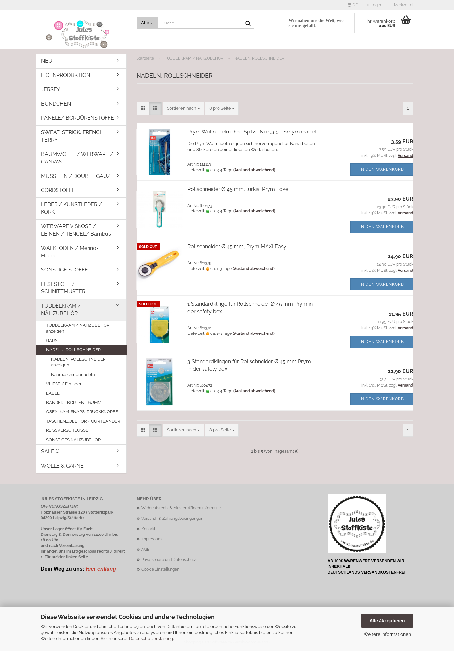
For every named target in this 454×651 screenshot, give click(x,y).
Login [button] (374, 5)
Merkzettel (402, 5)
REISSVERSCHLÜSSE (67, 430)
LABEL (53, 393)
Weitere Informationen (387, 634)
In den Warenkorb (382, 169)
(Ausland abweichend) (254, 170)
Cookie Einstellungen (160, 569)
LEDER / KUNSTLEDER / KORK (71, 208)
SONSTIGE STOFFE (64, 270)
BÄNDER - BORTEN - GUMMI (74, 402)
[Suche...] (147, 23)
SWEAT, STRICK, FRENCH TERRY (72, 136)
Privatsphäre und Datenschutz (168, 559)
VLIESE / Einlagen (64, 383)
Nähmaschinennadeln (73, 374)
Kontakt (148, 529)
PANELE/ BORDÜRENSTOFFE (77, 118)
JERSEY (50, 89)
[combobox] (183, 108)
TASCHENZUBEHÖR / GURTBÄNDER (83, 421)
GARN (52, 340)
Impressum (151, 539)
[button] (353, 5)
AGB (145, 549)
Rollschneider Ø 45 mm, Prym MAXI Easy (236, 246)
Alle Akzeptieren (387, 620)
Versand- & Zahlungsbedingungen (172, 518)
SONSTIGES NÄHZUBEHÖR (73, 439)
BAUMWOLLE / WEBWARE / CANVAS (77, 158)
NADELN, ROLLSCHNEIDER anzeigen (78, 362)
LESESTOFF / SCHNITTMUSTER (63, 288)
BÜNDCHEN (56, 104)
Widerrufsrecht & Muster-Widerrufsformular (181, 508)
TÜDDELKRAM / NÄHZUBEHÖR (61, 310)
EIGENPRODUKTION (65, 75)
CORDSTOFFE (58, 190)
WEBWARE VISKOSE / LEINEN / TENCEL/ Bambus (76, 230)
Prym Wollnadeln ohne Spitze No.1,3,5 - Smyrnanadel (251, 132)
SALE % (50, 451)
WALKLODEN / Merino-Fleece (70, 252)
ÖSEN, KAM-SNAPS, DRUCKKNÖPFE (82, 411)
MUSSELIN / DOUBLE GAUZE (77, 176)
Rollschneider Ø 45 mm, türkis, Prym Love (237, 189)
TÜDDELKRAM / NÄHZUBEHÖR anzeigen (77, 328)
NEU (46, 61)
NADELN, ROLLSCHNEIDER (73, 349)
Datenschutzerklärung (151, 638)
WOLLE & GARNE (62, 466)
